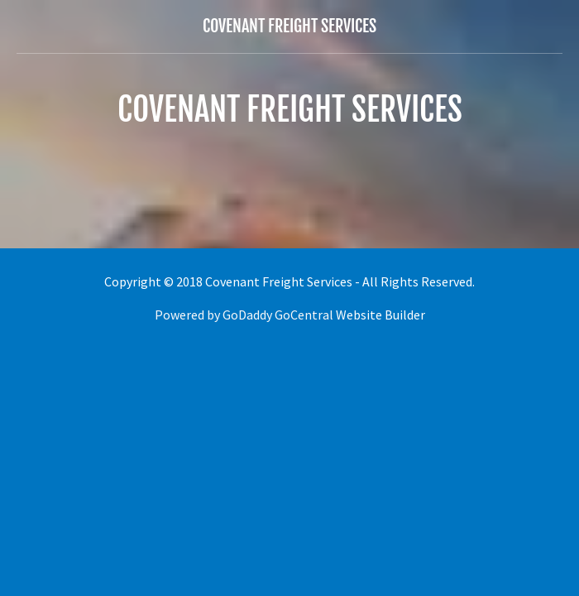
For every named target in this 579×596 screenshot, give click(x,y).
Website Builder (380, 314)
